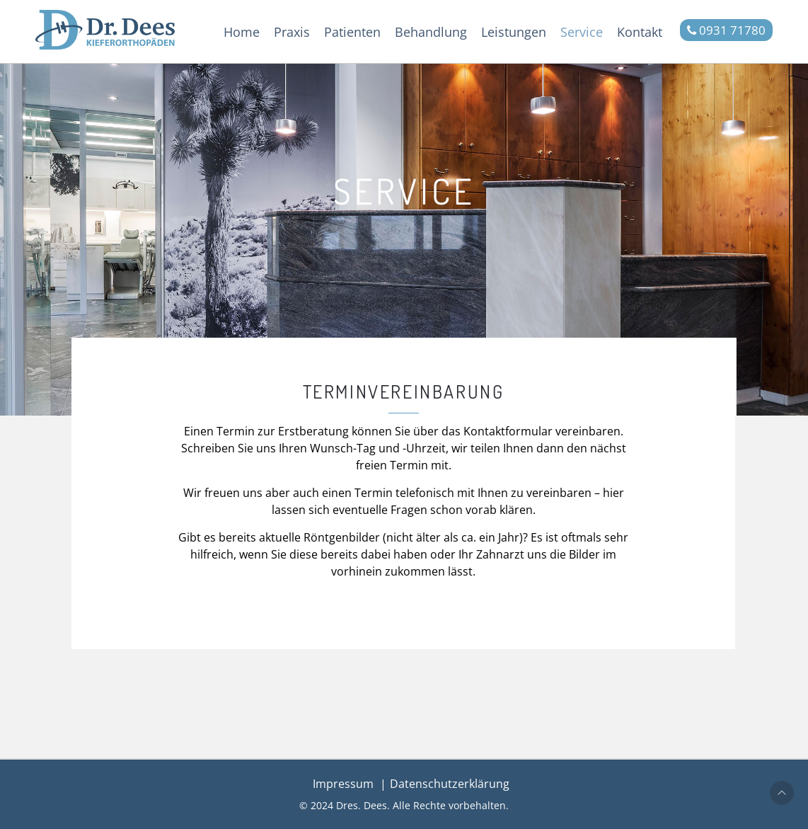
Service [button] (581, 31)
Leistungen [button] (513, 31)
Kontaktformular (508, 431)
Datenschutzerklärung (449, 783)
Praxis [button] (292, 31)
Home (242, 31)
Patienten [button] (352, 31)
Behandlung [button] (431, 31)
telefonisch (425, 493)
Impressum (343, 783)
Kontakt (639, 31)
